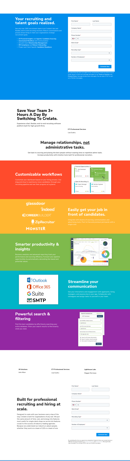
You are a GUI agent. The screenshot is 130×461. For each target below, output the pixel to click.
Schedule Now (104, 58)
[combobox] (91, 44)
